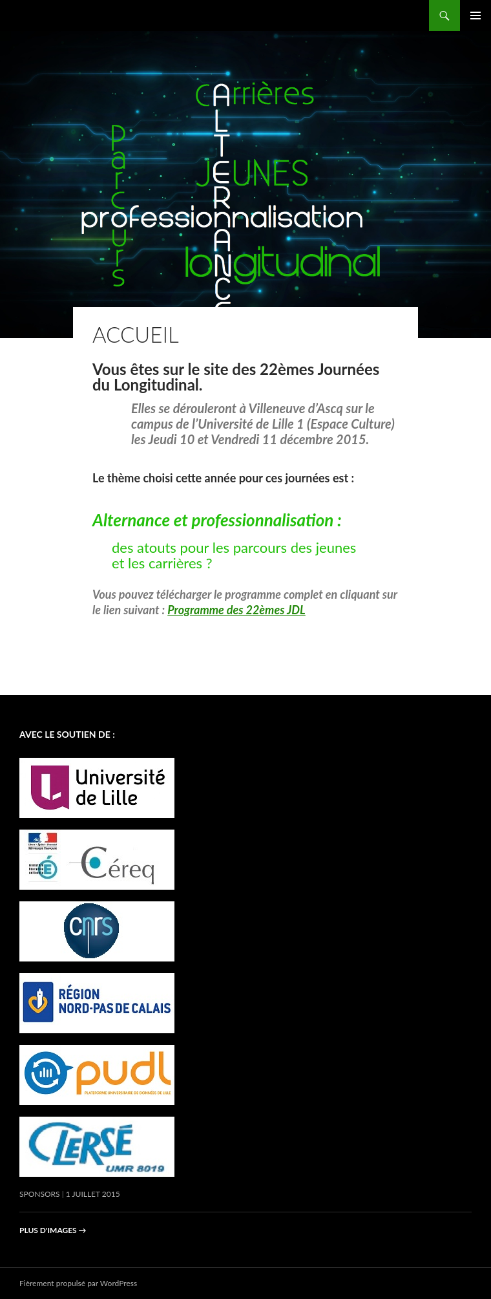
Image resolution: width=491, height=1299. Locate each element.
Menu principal (475, 15)
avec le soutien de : (67, 734)
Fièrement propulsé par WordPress (78, 1283)
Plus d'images (53, 1230)
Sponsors (39, 1194)
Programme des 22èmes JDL (236, 610)
